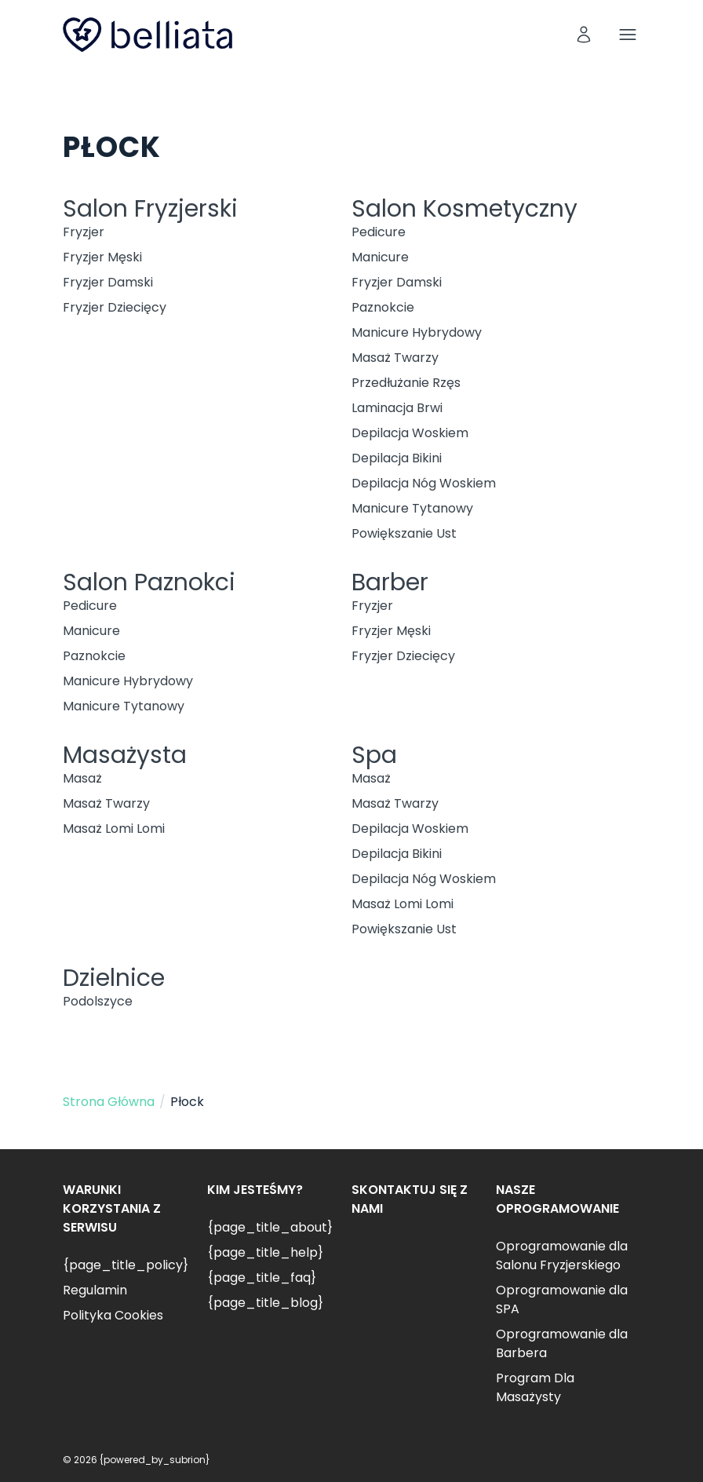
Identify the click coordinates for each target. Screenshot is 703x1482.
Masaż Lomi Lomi (114, 828)
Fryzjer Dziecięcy (114, 307)
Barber (390, 582)
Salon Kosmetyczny (464, 208)
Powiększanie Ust (404, 533)
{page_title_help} (265, 1252)
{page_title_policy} (125, 1265)
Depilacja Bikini (397, 458)
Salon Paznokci (149, 582)
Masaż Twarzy (395, 358)
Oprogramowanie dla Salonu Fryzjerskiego (562, 1255)
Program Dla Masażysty (535, 1387)
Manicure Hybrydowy (417, 332)
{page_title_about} (270, 1227)
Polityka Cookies (113, 1315)
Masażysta (125, 755)
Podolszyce (98, 1001)
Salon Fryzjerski (150, 208)
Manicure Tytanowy (412, 508)
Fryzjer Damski (108, 282)
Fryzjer (83, 232)
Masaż (82, 778)
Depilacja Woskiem (410, 433)
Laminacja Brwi (397, 408)
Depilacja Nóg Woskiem (424, 483)
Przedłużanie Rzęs (406, 383)
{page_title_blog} (265, 1303)
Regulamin (95, 1290)
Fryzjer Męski (102, 257)
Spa (374, 755)
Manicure (380, 257)
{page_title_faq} (261, 1277)
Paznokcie (383, 307)
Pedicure (379, 232)
